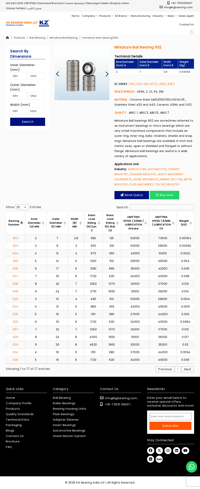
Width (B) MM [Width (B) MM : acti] (75, 222)
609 (15, 291)
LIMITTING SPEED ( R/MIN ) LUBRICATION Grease (133, 222)
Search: (155, 207)
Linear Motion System (69, 436)
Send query (131, 195)
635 (146, 84)
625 (15, 314)
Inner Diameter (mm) (22, 67)
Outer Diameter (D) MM (56, 222)
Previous (165, 369)
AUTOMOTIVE (157, 169)
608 (15, 284)
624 (15, 307)
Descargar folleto (97, 3)
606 (15, 269)
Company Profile (19, 403)
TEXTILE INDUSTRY (167, 184)
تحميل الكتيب (34, 8)
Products (19, 37)
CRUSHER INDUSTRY (142, 174)
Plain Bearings (63, 414)
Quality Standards (20, 414)
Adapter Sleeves (66, 420)
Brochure (13, 441)
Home (10, 398)
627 (15, 329)
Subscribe (170, 426)
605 (15, 261)
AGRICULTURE (137, 169)
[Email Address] (170, 416)
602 (132, 84)
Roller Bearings (64, 403)
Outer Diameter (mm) (23, 87)
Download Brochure (50, 3)
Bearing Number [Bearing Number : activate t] (13, 223)
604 (16, 253)
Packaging (14, 425)
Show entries (23, 207)
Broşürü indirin (120, 3)
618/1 (162, 84)
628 (15, 337)
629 (15, 345)
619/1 (171, 84)
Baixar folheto (16, 8)
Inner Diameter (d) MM (34, 222)
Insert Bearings (64, 425)
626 (15, 322)
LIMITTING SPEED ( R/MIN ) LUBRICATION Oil (161, 222)
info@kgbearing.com (176, 7)
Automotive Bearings (69, 430)
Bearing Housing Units (69, 409)
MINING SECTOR (171, 179)
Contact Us (15, 436)
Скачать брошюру (74, 3)
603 (15, 246)
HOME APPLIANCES (146, 179)
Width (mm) (20, 105)
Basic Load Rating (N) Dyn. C (91, 222)
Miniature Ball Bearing (64, 37)
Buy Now (164, 195)
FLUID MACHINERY (141, 184)
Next (187, 369)
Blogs (10, 430)
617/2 (154, 84)
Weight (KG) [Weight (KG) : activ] (184, 223)
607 (15, 276)
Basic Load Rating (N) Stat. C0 (110, 222)
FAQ (9, 447)
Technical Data (17, 420)
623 (139, 84)
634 (15, 352)
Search (27, 121)
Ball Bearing (37, 37)
